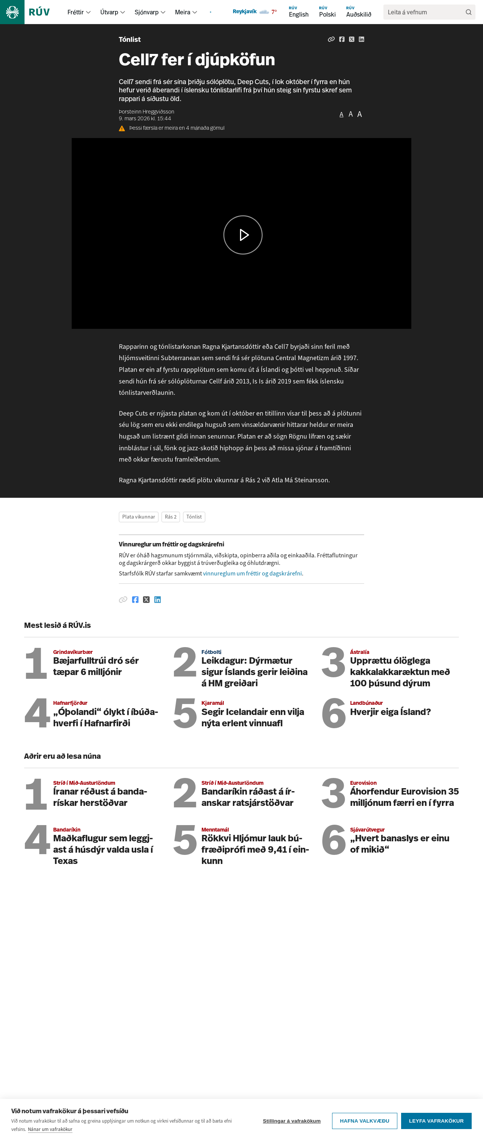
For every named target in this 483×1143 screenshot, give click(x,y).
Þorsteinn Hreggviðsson (146, 112)
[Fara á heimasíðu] (31, 12)
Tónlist (130, 40)
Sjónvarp (146, 12)
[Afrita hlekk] (331, 39)
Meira (182, 12)
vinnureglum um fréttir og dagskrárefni (252, 573)
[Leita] (468, 12)
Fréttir (76, 12)
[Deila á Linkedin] (361, 39)
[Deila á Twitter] (351, 39)
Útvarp (109, 12)
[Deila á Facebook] (342, 39)
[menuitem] (88, 12)
